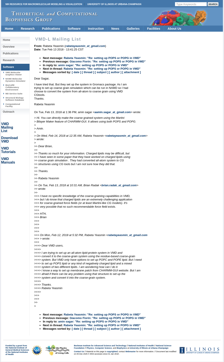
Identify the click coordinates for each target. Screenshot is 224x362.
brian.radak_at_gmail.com (119, 185)
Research (28, 28)
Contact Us (79, 351)
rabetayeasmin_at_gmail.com (126, 135)
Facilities (153, 28)
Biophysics (122, 348)
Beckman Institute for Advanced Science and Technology (100, 346)
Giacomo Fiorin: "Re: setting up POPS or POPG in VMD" (107, 61)
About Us (174, 28)
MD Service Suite (13, 93)
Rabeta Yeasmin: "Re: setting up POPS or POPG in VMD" (102, 58)
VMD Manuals (8, 160)
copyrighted (112, 351)
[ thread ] (88, 72)
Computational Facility (12, 105)
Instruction (96, 28)
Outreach (8, 111)
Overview (8, 46)
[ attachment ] (131, 72)
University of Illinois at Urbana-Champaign (114, 4)
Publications (51, 28)
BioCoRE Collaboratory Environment (12, 87)
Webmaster (130, 351)
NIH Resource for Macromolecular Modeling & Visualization (43, 4)
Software (74, 28)
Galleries (133, 28)
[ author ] (115, 72)
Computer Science (103, 348)
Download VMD (9, 139)
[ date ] (76, 72)
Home (9, 28)
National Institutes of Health (141, 346)
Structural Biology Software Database (14, 99)
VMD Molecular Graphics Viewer (13, 73)
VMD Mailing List (7, 127)
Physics (90, 348)
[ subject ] (101, 72)
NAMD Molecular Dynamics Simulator (15, 80)
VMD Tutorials (8, 150)
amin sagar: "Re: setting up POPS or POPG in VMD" (93, 65)
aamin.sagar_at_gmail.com (112, 112)
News (115, 28)
